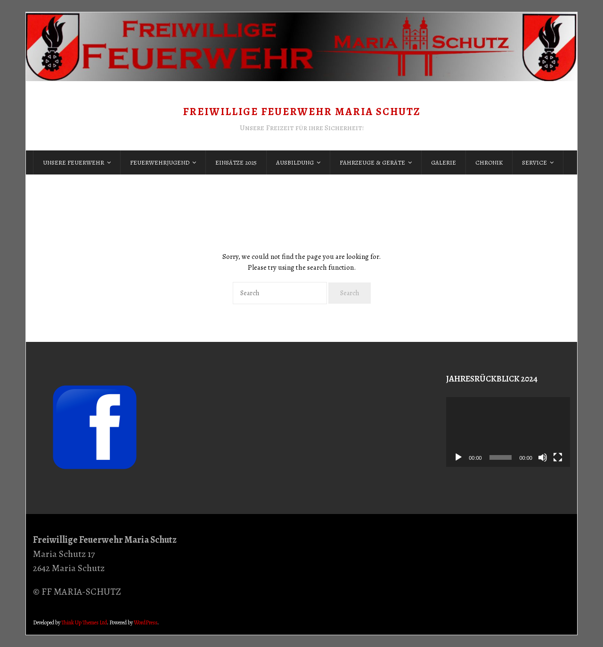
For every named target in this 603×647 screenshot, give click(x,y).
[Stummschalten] (542, 457)
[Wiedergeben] (458, 457)
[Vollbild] (557, 457)
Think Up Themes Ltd (84, 622)
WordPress (145, 622)
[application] (508, 432)
